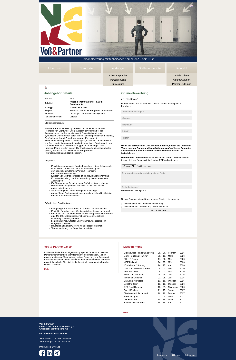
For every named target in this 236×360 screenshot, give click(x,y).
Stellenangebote (150, 68)
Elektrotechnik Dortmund (136, 293)
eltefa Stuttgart (131, 296)
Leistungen (117, 68)
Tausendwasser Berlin (134, 302)
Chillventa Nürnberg (133, 281)
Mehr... (47, 269)
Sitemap (176, 355)
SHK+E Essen (131, 259)
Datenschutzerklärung (139, 199)
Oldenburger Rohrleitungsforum (139, 253)
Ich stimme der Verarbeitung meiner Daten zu (146, 206)
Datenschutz (191, 355)
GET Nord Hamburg (133, 287)
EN (191, 6)
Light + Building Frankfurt (136, 256)
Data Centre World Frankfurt (137, 268)
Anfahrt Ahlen (181, 75)
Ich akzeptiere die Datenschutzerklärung (143, 203)
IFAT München (131, 271)
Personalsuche (118, 79)
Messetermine (132, 246)
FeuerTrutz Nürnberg (134, 274)
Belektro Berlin (131, 284)
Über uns (54, 68)
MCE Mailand (130, 262)
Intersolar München (133, 277)
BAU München (131, 290)
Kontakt (181, 68)
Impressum (162, 355)
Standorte (86, 68)
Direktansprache (118, 75)
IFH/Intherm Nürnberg (134, 265)
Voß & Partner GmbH (58, 246)
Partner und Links (181, 84)
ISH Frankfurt (130, 299)
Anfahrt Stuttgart (181, 79)
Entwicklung (118, 84)
